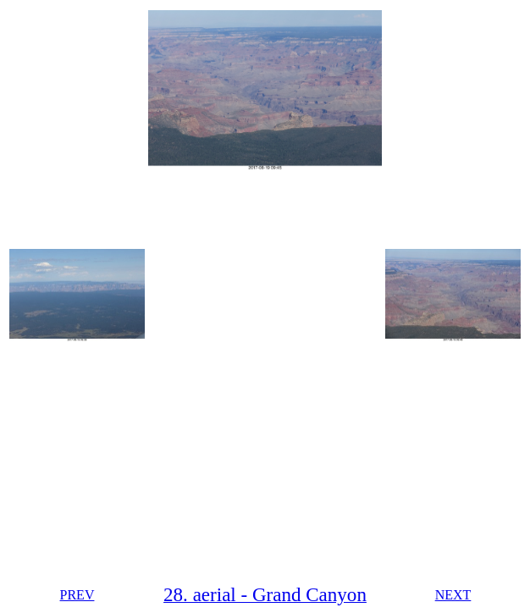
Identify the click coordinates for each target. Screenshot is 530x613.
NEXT (453, 595)
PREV (77, 595)
